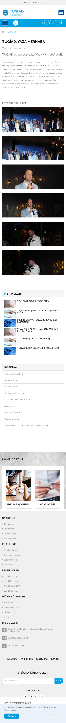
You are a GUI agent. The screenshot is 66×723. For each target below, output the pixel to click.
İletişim (7, 617)
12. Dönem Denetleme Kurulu (17, 400)
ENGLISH (26, 3)
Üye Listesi (8, 565)
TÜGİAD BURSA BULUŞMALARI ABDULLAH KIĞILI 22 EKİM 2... (37, 330)
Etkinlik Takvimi (10, 576)
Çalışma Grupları (11, 419)
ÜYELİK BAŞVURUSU (18, 504)
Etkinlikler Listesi (11, 581)
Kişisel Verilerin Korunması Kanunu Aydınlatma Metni (26, 425)
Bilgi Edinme (9, 612)
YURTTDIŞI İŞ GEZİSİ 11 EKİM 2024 (33, 338)
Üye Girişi (39, 3)
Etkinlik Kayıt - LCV (12, 586)
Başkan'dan (9, 406)
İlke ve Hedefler (10, 387)
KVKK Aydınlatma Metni (18, 703)
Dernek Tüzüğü (10, 380)
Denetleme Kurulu (12, 555)
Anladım (12, 716)
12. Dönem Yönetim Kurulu (15, 393)
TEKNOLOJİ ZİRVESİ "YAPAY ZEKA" (33, 301)
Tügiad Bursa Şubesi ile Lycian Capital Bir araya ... (37, 311)
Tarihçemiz (8, 524)
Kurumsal (12, 659)
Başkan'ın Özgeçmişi (13, 412)
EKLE (58, 680)
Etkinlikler (12, 32)
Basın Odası (9, 602)
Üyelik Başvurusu (11, 607)
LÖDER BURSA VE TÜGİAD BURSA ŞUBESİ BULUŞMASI (37, 321)
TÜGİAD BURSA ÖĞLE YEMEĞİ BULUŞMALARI (38, 348)
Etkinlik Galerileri (11, 591)
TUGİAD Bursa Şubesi (13, 374)
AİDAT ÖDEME (47, 504)
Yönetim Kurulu (10, 550)
